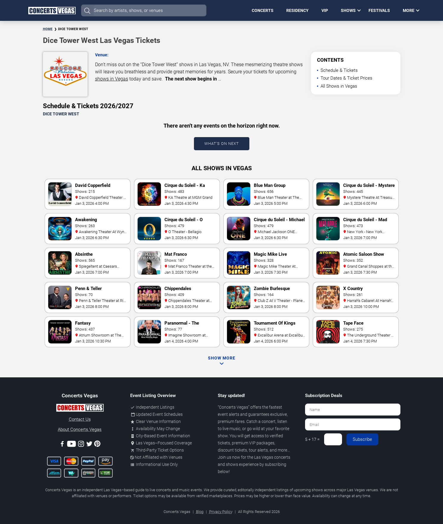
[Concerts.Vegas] (80, 409)
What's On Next (221, 143)
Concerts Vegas (233, 407)
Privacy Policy (220, 511)
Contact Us (80, 419)
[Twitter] (89, 444)
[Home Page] (52, 10)
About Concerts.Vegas (80, 429)
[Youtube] (71, 445)
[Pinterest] (97, 445)
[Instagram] (81, 444)
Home (48, 29)
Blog (199, 511)
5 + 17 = (312, 439)
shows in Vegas (111, 79)
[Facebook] (62, 444)
